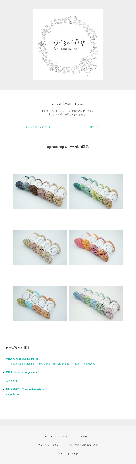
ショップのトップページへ (39, 127)
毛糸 (77, 364)
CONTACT (85, 436)
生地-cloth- (12, 381)
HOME (48, 436)
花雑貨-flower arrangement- (21, 372)
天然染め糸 (89, 364)
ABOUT (66, 436)
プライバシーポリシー (49, 445)
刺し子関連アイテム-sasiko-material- (26, 389)
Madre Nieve (13, 394)
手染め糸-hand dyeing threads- (23, 359)
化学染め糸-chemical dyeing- (54, 364)
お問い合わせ (97, 127)
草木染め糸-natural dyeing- (20, 364)
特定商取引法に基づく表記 (84, 445)
